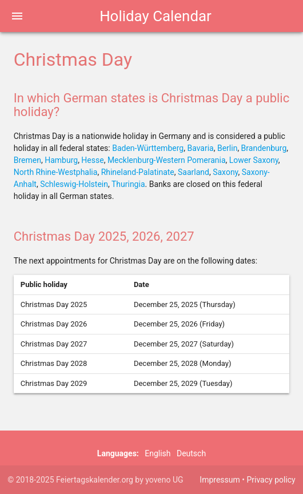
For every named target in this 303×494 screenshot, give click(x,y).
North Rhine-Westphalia (56, 172)
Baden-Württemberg (148, 148)
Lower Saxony (253, 160)
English (157, 453)
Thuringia (128, 184)
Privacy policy (270, 479)
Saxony (225, 172)
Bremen (27, 160)
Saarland (193, 172)
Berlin (227, 148)
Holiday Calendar (155, 16)
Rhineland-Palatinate (137, 172)
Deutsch (191, 453)
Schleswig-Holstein (74, 184)
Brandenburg (264, 148)
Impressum (220, 479)
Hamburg (61, 160)
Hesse (92, 160)
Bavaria (200, 148)
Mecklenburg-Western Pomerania (166, 160)
